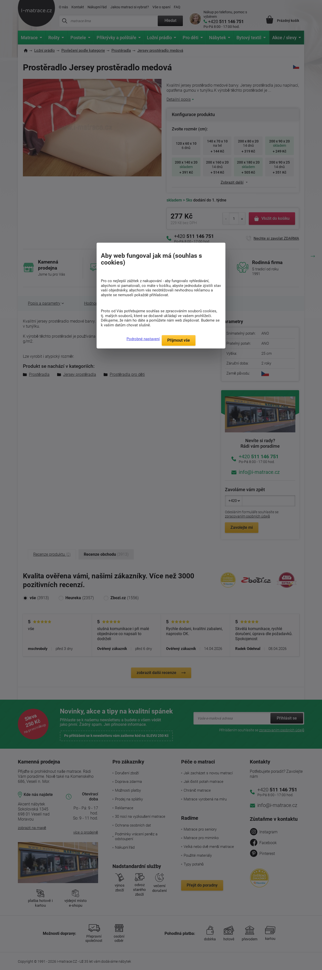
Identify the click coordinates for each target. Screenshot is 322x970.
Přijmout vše (178, 340)
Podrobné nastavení (143, 339)
